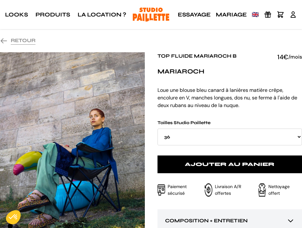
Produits (52, 14)
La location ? (102, 14)
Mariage (231, 14)
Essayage (194, 14)
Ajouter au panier (229, 164)
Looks (16, 14)
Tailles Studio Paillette (229, 132)
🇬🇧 (255, 14)
